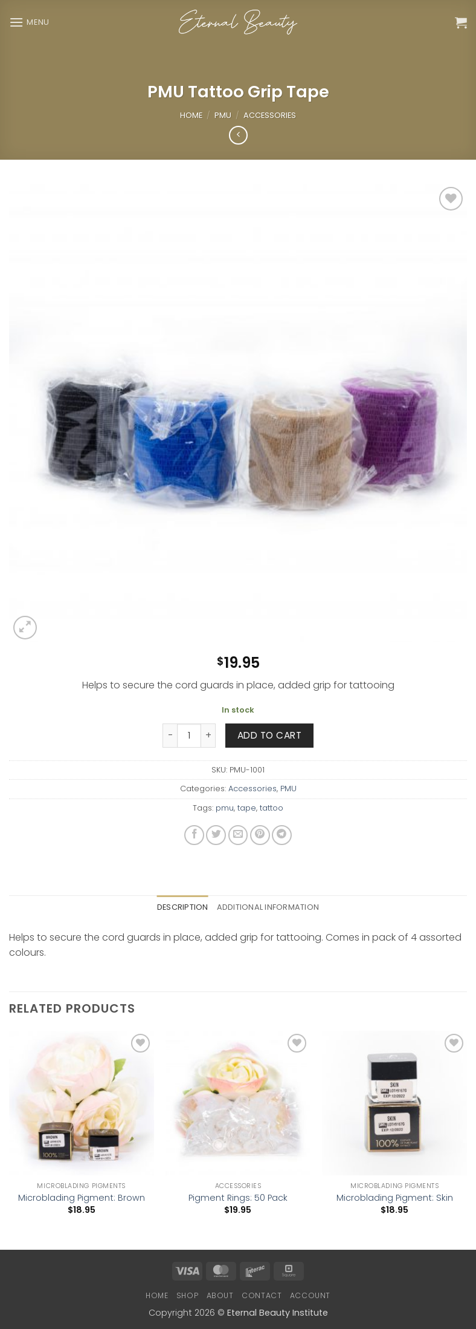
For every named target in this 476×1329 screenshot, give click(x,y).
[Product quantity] (189, 735)
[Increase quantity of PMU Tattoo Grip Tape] (208, 735)
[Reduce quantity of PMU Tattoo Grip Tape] (169, 735)
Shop (187, 1295)
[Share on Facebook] (194, 835)
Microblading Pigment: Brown (81, 1198)
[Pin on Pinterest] (260, 835)
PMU (222, 115)
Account (310, 1295)
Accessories (269, 115)
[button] (29, 22)
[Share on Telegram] (282, 835)
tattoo (271, 808)
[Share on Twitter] (216, 835)
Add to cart (269, 735)
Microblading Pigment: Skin (394, 1198)
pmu (225, 808)
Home (191, 115)
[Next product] (238, 135)
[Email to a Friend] (238, 835)
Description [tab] (182, 907)
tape (246, 808)
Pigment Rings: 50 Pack (238, 1198)
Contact (261, 1295)
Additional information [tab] (268, 907)
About (220, 1295)
